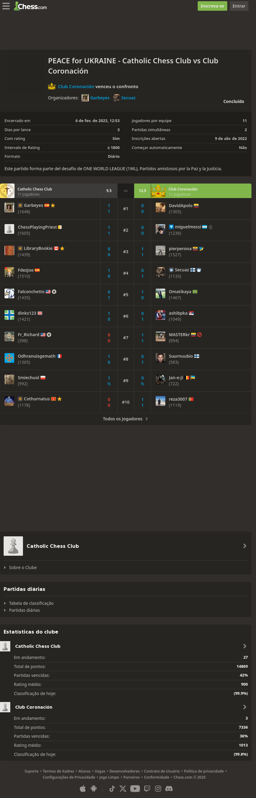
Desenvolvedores (124, 771)
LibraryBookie (38, 248)
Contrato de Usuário (162, 771)
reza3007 (178, 399)
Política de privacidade (204, 771)
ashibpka (178, 313)
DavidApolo (181, 205)
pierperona (180, 248)
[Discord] (169, 788)
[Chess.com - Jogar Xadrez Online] (32, 6)
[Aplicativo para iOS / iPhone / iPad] (82, 788)
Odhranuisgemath (37, 356)
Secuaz (124, 97)
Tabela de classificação (31, 603)
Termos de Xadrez (58, 771)
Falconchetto (31, 291)
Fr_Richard (28, 334)
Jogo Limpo (109, 777)
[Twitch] (147, 788)
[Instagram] (158, 788)
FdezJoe (26, 270)
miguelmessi (188, 226)
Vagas (100, 771)
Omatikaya (180, 291)
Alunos (84, 771)
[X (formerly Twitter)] (123, 788)
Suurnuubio (181, 356)
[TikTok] (112, 788)
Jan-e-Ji (176, 377)
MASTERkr (179, 334)
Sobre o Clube (23, 567)
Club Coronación (76, 86)
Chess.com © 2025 (189, 777)
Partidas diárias (24, 610)
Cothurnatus (37, 398)
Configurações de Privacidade (69, 777)
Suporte (31, 771)
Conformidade (156, 777)
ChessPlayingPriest (37, 227)
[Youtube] (135, 788)
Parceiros (131, 777)
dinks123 (27, 313)
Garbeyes (96, 97)
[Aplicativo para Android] (93, 788)
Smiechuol (28, 377)
